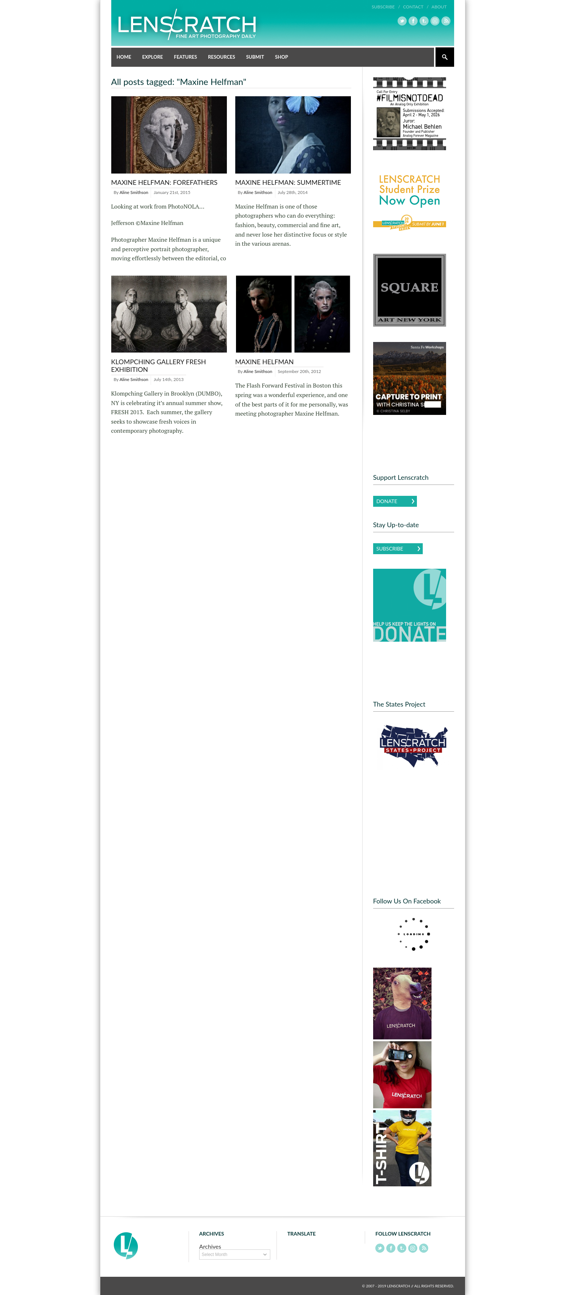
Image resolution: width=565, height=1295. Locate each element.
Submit (255, 57)
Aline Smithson (134, 192)
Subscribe (389, 548)
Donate (386, 501)
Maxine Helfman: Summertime (288, 182)
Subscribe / (386, 6)
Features (185, 57)
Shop (281, 57)
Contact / (416, 6)
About (439, 6)
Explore (152, 57)
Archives (210, 1246)
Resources (221, 57)
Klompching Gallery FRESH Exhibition (158, 366)
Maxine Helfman (264, 362)
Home (124, 57)
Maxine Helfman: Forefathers (164, 182)
